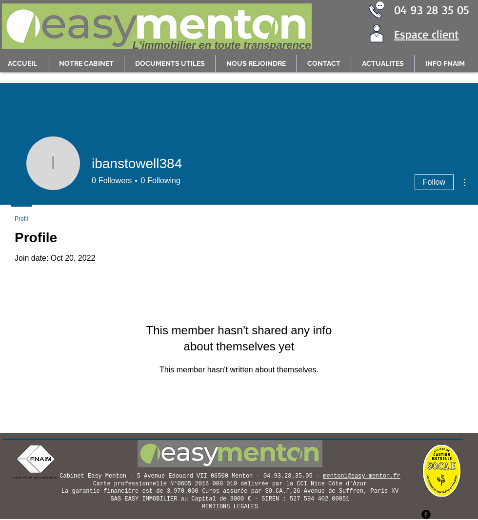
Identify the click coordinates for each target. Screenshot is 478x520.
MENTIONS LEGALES (230, 506)
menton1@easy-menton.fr (361, 476)
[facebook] (426, 514)
